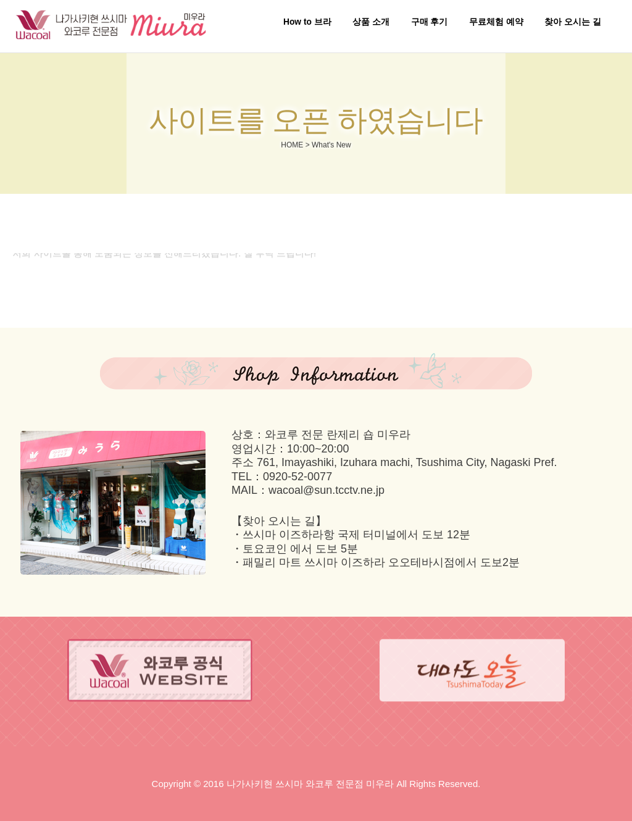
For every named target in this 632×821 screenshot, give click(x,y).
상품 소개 (370, 22)
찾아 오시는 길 (572, 22)
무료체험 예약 (496, 22)
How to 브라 (307, 22)
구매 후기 (429, 22)
